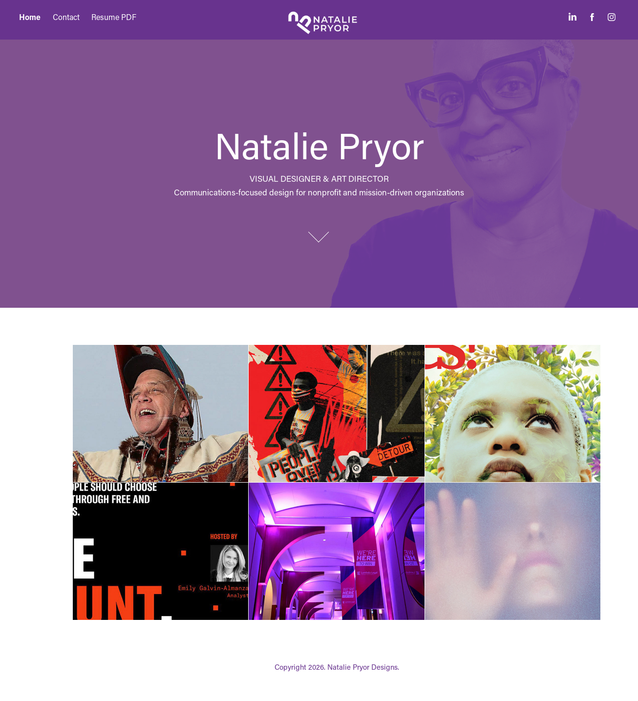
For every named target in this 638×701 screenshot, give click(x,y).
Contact (66, 17)
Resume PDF (113, 17)
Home (30, 17)
